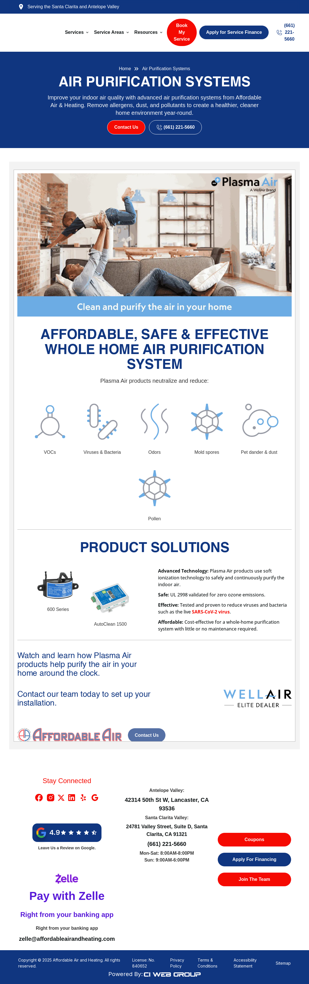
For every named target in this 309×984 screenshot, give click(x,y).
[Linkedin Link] (71, 797)
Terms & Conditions (207, 963)
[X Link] (61, 797)
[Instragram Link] (50, 797)
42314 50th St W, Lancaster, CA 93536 (167, 804)
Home (125, 68)
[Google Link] (94, 797)
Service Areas (109, 32)
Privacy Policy (177, 963)
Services (74, 32)
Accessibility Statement (245, 963)
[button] (77, 32)
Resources (146, 32)
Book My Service (182, 32)
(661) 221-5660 (166, 844)
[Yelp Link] (83, 797)
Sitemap (283, 963)
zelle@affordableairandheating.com (67, 939)
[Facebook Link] (38, 797)
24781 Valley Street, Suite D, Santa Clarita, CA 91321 (167, 830)
